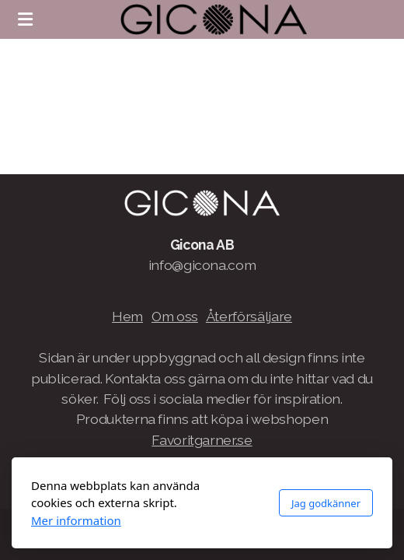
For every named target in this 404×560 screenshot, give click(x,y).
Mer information (76, 520)
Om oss (175, 316)
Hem (127, 316)
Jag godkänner (325, 503)
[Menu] (24, 19)
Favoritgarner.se (202, 440)
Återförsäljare (249, 316)
